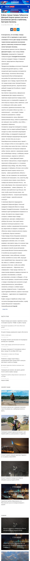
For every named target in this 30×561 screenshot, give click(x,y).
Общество (5, 309)
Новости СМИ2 (5, 380)
